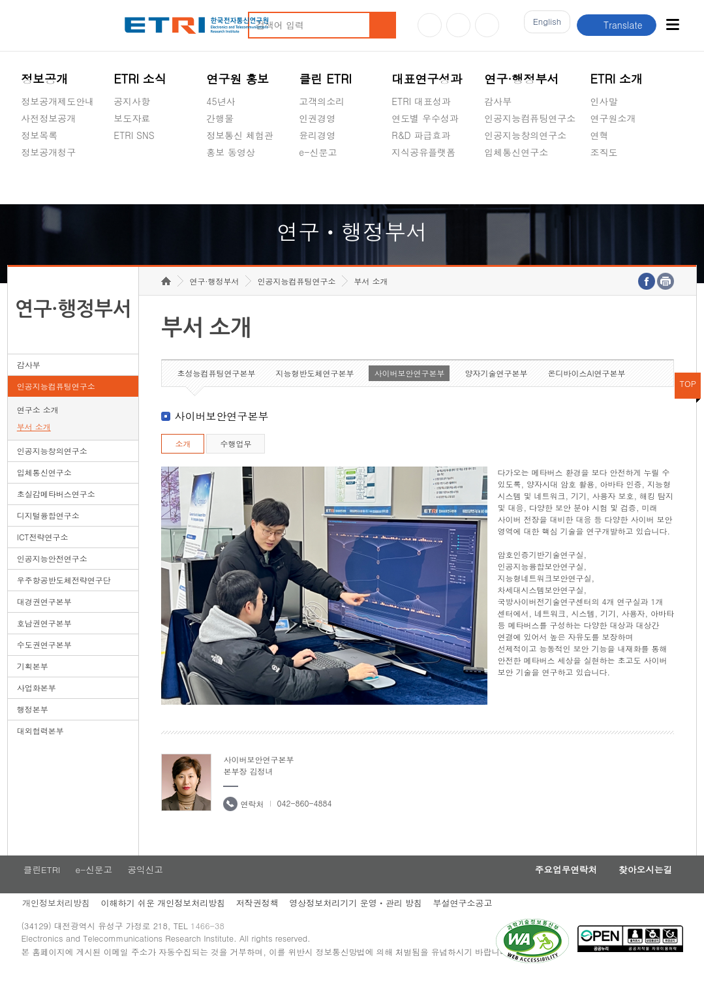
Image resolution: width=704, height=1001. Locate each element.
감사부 (498, 101)
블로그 (458, 25)
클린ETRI (40, 890)
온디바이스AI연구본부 (586, 393)
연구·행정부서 (521, 78)
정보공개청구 (48, 152)
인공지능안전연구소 (52, 578)
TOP (687, 403)
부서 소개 (34, 446)
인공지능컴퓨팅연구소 (529, 118)
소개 (183, 463)
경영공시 (39, 182)
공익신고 (317, 182)
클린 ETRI (325, 78)
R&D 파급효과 (420, 135)
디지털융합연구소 (48, 535)
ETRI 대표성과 (421, 101)
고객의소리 (321, 101)
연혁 (599, 135)
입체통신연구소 (516, 152)
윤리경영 (317, 135)
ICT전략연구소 (43, 556)
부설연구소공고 (470, 925)
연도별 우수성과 (425, 118)
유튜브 (430, 25)
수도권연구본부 (44, 664)
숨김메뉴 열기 (27, 167)
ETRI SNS (134, 135)
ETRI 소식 (140, 78)
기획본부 (32, 686)
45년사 (220, 101)
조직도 (604, 152)
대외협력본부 (40, 750)
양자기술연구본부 (496, 393)
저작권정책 (260, 925)
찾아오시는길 (642, 890)
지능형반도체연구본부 (314, 393)
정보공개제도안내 (57, 101)
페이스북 (487, 25)
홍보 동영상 (230, 152)
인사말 (604, 101)
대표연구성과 (426, 78)
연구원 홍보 (237, 78)
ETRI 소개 (616, 78)
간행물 (220, 118)
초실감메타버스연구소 (529, 182)
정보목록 (39, 135)
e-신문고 (318, 152)
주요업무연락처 (556, 890)
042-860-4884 (304, 823)
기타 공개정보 (619, 182)
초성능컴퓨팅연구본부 (216, 393)
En (543, 25)
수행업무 (235, 463)
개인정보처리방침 (55, 925)
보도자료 (132, 118)
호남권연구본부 (44, 643)
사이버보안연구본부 (409, 393)
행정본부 (32, 729)
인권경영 (317, 118)
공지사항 (132, 101)
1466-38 (212, 950)
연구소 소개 (38, 429)
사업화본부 (36, 707)
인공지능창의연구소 (525, 135)
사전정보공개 (48, 118)
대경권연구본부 (44, 621)
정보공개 (44, 78)
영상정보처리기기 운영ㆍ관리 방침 (361, 925)
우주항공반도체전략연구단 (64, 600)
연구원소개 (613, 118)
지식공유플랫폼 (423, 152)
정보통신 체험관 (239, 135)
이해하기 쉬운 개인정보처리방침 (164, 925)
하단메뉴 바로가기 (0, 0)
